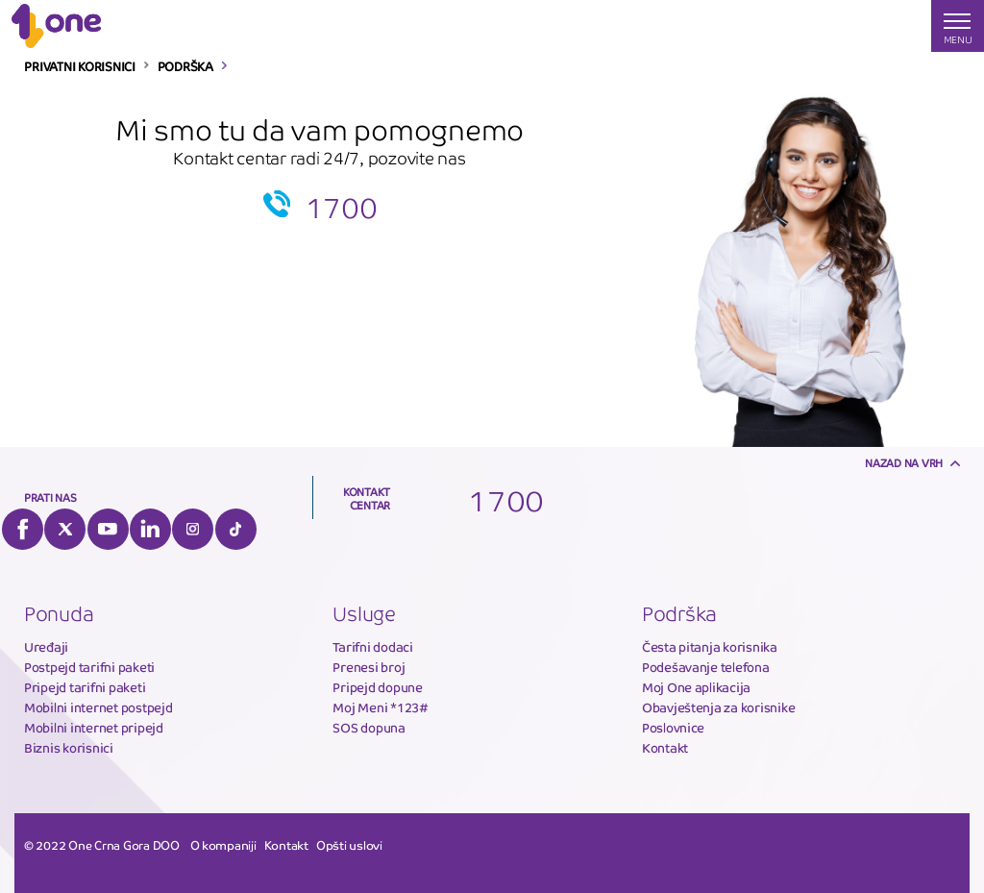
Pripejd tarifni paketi (84, 688)
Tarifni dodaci (372, 647)
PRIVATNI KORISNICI (79, 67)
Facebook (22, 529)
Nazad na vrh (904, 463)
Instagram (192, 529)
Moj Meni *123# (380, 708)
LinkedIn (150, 529)
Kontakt (665, 748)
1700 (342, 209)
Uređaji (46, 647)
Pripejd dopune (377, 688)
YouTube (108, 529)
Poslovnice (673, 728)
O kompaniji (223, 846)
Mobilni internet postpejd (98, 708)
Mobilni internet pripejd (93, 728)
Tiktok (236, 529)
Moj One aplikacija (696, 688)
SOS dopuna (368, 728)
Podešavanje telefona (706, 667)
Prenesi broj (368, 667)
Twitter (65, 529)
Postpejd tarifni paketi (89, 667)
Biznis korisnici (68, 748)
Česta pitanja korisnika (709, 647)
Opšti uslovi (349, 846)
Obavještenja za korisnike (719, 708)
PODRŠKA (185, 67)
